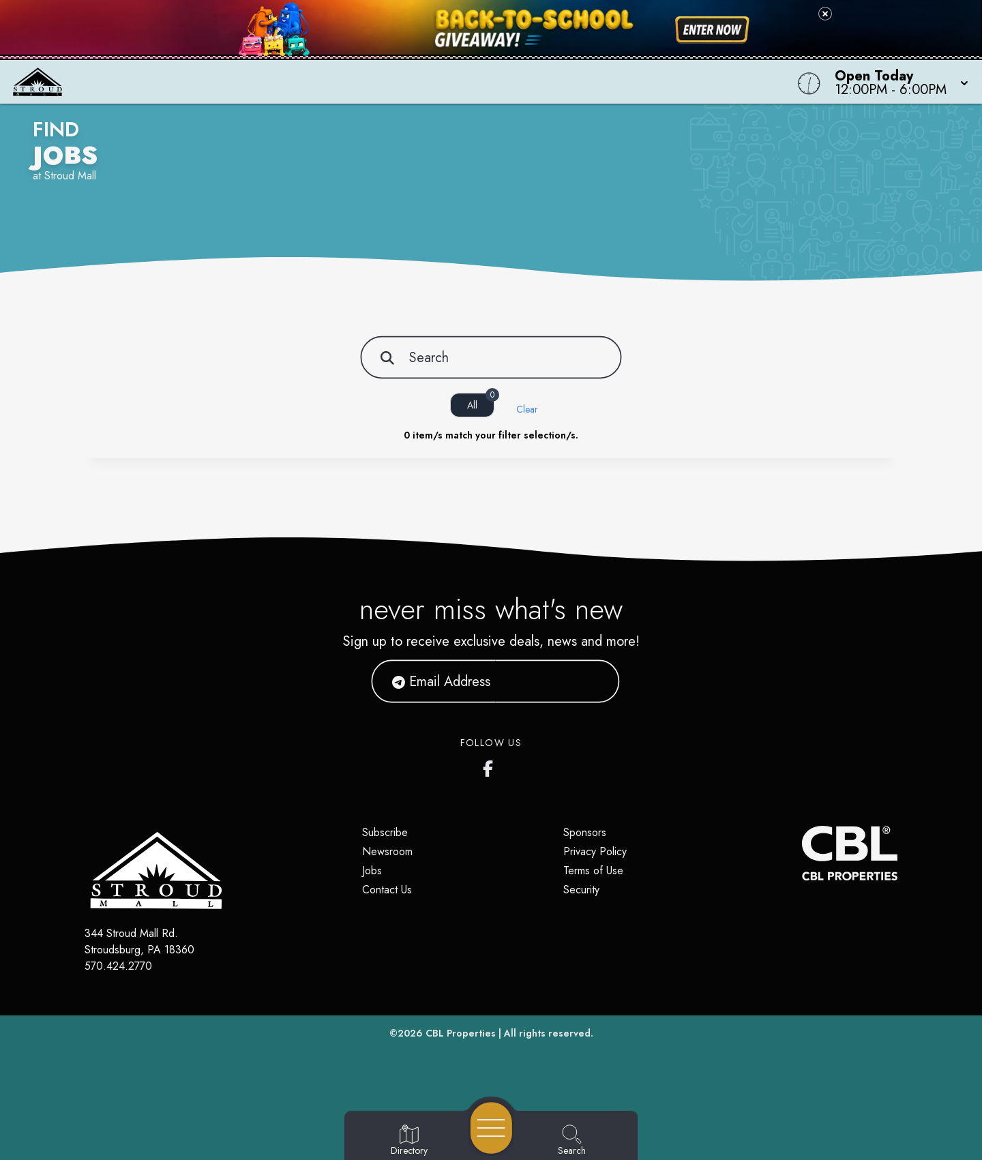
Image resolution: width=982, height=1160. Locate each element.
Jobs (372, 870)
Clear (527, 409)
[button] (897, 81)
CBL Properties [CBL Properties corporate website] (461, 1033)
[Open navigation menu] (491, 1128)
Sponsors (584, 832)
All (480, 402)
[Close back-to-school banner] (825, 13)
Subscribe (385, 832)
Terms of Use (593, 870)
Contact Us (387, 889)
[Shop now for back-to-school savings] (712, 30)
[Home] (371, 81)
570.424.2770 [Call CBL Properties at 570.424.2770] (118, 966)
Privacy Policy (595, 851)
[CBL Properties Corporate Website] (801, 853)
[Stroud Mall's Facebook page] (491, 766)
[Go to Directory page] (409, 1141)
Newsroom (387, 851)
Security (581, 889)
